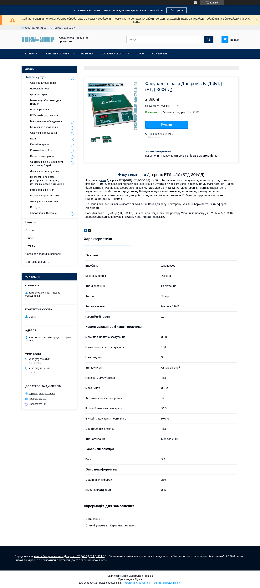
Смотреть (177, 10)
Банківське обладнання (44, 127)
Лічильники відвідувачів (44, 171)
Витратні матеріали (42, 156)
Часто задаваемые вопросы (43, 253)
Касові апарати (39, 144)
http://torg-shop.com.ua (42, 393)
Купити (166, 124)
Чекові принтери (39, 88)
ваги (103, 180)
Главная (31, 53)
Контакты (159, 53)
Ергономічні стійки (41, 150)
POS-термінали (39, 109)
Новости (30, 222)
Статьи (29, 230)
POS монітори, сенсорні (44, 115)
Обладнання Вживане (43, 213)
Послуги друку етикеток (44, 195)
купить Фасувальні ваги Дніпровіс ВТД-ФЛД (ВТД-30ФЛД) (70, 556)
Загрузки (87, 53)
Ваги (33, 138)
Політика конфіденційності (166, 582)
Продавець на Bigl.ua (130, 579)
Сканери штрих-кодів (43, 82)
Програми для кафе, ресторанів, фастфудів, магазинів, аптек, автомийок (47, 180)
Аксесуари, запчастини (44, 201)
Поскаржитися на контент (136, 582)
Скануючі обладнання (43, 132)
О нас (140, 53)
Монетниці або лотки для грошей (45, 102)
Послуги (35, 207)
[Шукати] (208, 39)
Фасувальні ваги (132, 175)
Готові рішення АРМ (42, 189)
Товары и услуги (56, 53)
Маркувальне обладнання (46, 121)
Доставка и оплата (115, 53)
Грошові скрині (39, 94)
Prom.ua (148, 576)
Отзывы (30, 246)
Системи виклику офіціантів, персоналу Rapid (47, 163)
